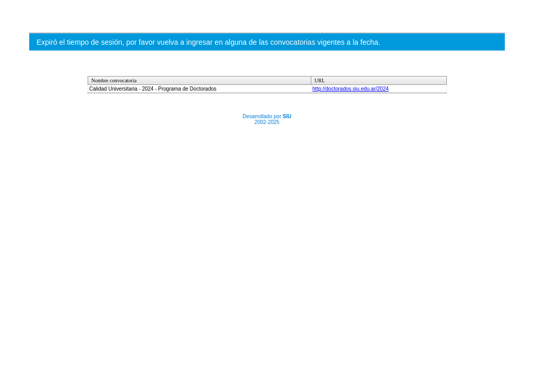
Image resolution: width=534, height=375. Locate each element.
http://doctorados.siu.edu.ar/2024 (350, 89)
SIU (287, 116)
